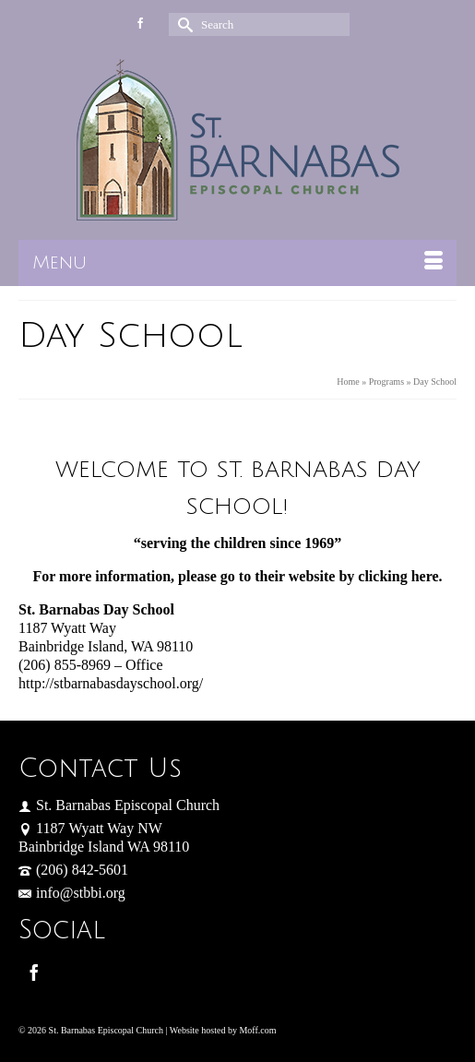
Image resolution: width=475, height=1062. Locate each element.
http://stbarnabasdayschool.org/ (110, 683)
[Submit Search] (182, 24)
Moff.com (257, 1030)
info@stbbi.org (71, 893)
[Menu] (237, 263)
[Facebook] (34, 972)
